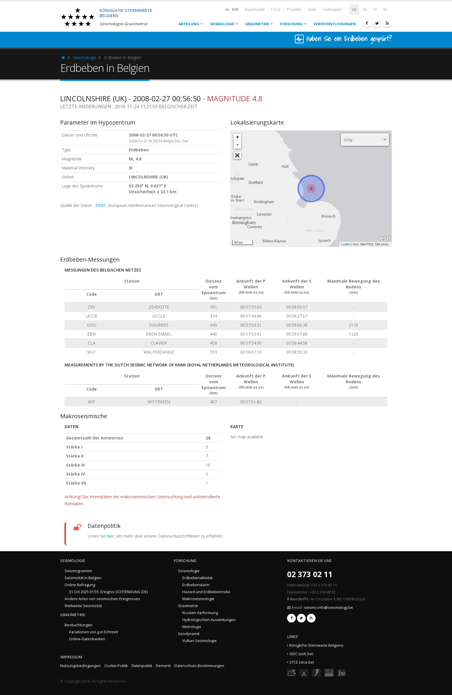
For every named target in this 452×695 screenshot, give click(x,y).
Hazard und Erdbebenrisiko (206, 591)
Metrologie (191, 626)
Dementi (163, 665)
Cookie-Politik (116, 665)
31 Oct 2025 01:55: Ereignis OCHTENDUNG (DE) (108, 591)
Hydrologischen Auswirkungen (209, 619)
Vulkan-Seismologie (199, 640)
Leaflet (345, 244)
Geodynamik (189, 633)
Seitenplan (332, 9)
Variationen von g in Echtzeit (93, 632)
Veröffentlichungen (335, 24)
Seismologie (222, 24)
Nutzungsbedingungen (80, 665)
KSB (231, 9)
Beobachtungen (78, 625)
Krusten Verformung (200, 612)
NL (385, 10)
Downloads (255, 9)
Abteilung (189, 24)
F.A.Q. (276, 9)
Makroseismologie (198, 598)
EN (365, 10)
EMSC (100, 205)
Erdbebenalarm (195, 584)
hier (110, 536)
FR (375, 10)
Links (312, 9)
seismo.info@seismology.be (328, 607)
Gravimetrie (257, 24)
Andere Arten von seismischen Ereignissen (102, 598)
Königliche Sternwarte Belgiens (316, 645)
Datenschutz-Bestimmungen (199, 665)
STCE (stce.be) (301, 662)
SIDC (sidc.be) (301, 653)
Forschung (291, 24)
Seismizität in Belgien (83, 577)
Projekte (294, 9)
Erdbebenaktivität (197, 577)
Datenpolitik (141, 665)
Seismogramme (78, 570)
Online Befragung (80, 584)
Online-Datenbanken (87, 639)
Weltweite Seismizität (83, 605)
